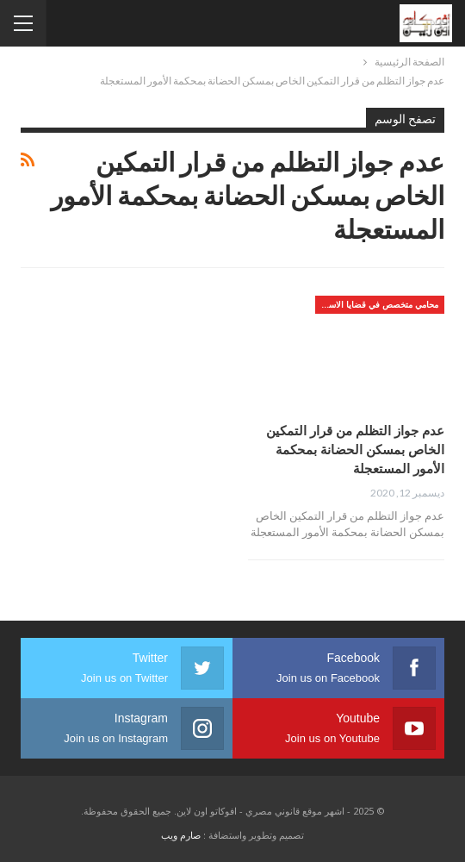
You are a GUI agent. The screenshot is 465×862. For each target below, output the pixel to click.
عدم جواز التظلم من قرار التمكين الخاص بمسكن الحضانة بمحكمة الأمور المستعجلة (355, 449)
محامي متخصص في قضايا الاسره (378, 304)
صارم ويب (181, 834)
